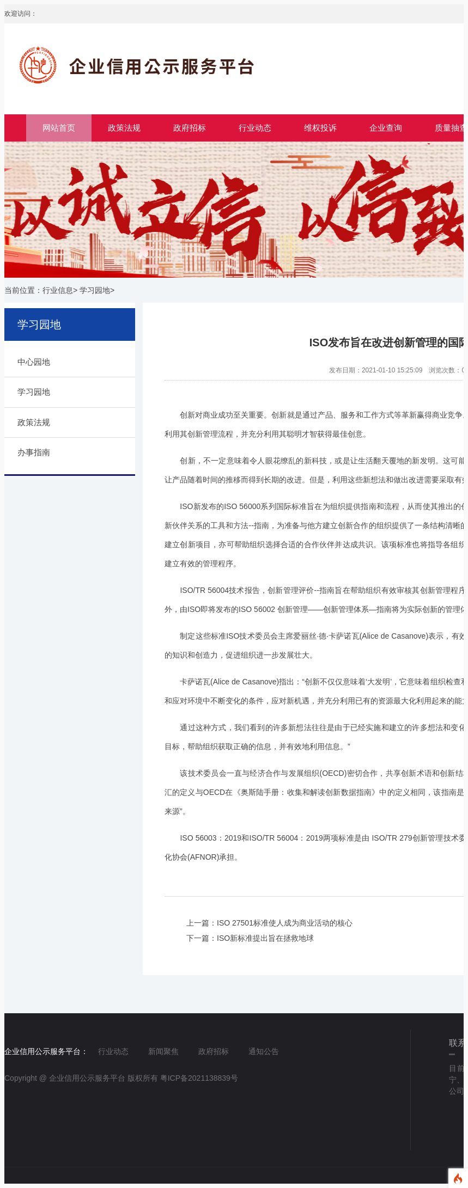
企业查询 (385, 127)
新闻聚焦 (163, 1051)
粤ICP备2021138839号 (199, 1078)
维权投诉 (320, 127)
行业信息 (57, 290)
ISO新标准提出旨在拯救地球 (265, 938)
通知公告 (263, 1051)
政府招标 (189, 127)
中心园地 (33, 361)
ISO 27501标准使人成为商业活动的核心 (284, 922)
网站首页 (58, 127)
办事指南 (33, 452)
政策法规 (124, 127)
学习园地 (95, 290)
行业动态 (255, 127)
